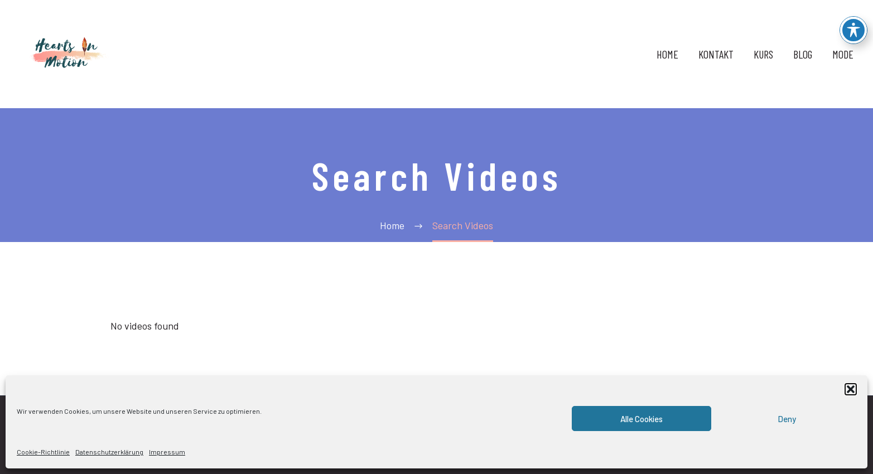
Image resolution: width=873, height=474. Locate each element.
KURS (763, 54)
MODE (842, 54)
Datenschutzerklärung (109, 452)
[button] (850, 389)
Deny (787, 419)
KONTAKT (716, 54)
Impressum (167, 452)
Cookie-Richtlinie (43, 452)
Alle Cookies (641, 419)
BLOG (802, 54)
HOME (667, 54)
